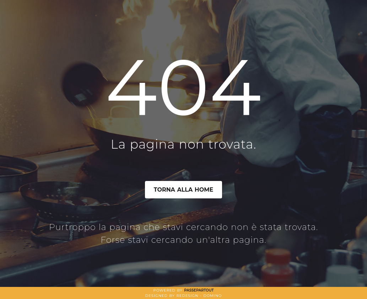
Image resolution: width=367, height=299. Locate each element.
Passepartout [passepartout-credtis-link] (199, 290)
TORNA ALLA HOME (184, 189)
